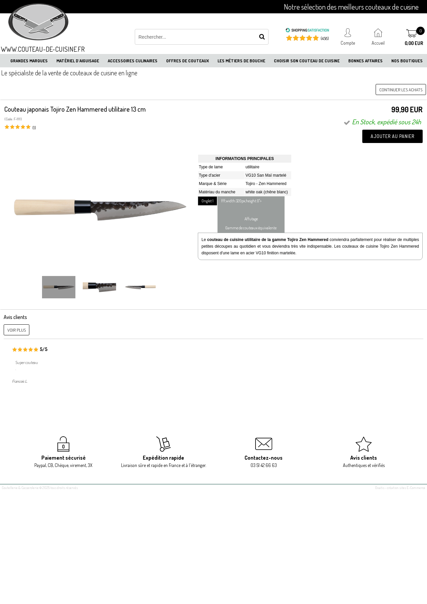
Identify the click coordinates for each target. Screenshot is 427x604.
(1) (34, 127)
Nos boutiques (407, 60)
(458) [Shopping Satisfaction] (325, 38)
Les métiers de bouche (241, 60)
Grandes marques (29, 60)
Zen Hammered (272, 183)
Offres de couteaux (187, 60)
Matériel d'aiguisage (77, 60)
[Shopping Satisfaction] (307, 31)
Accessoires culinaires (132, 60)
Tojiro (250, 183)
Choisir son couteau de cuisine (307, 60)
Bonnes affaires (365, 60)
